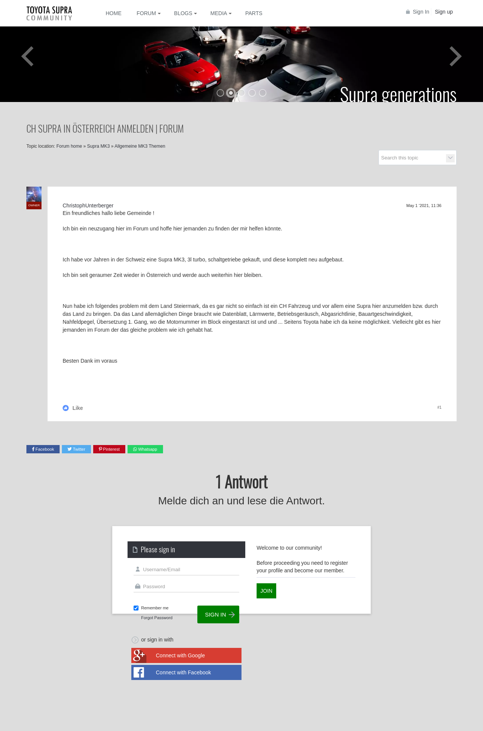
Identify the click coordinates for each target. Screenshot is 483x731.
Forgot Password (156, 617)
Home (114, 13)
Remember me (155, 608)
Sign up (444, 12)
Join (266, 591)
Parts (253, 13)
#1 (439, 407)
